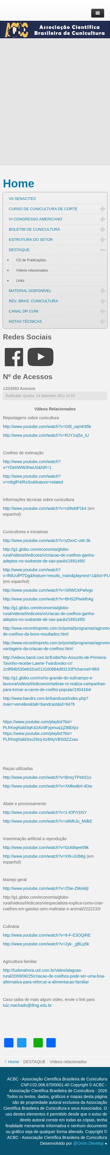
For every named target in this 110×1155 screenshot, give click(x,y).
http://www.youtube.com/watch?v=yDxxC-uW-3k (46, 540)
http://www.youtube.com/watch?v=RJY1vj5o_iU (46, 435)
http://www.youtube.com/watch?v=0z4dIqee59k (46, 847)
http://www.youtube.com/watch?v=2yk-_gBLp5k (46, 944)
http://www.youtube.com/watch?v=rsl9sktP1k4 (44, 508)
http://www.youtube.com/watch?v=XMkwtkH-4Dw (47, 786)
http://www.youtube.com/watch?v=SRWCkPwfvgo (48, 590)
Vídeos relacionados (32, 270)
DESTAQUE (19, 250)
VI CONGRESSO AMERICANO (35, 219)
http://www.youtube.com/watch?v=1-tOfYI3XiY (45, 812)
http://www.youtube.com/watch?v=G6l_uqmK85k (47, 426)
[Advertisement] (55, 102)
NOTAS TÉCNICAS (25, 321)
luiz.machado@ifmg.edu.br (27, 1005)
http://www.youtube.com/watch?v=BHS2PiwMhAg (48, 599)
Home (18, 183)
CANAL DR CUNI (23, 311)
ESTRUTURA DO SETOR (31, 239)
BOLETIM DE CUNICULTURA (34, 229)
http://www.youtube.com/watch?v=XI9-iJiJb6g (44, 856)
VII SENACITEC (22, 198)
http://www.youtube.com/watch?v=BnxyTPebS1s (47, 777)
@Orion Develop (88, 1143)
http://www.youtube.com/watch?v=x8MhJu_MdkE (47, 821)
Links (20, 281)
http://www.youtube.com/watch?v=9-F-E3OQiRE (47, 935)
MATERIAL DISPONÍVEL (30, 291)
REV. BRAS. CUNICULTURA (33, 301)
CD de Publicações (31, 260)
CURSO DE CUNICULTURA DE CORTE (43, 209)
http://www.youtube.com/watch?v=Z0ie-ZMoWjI (46, 888)
